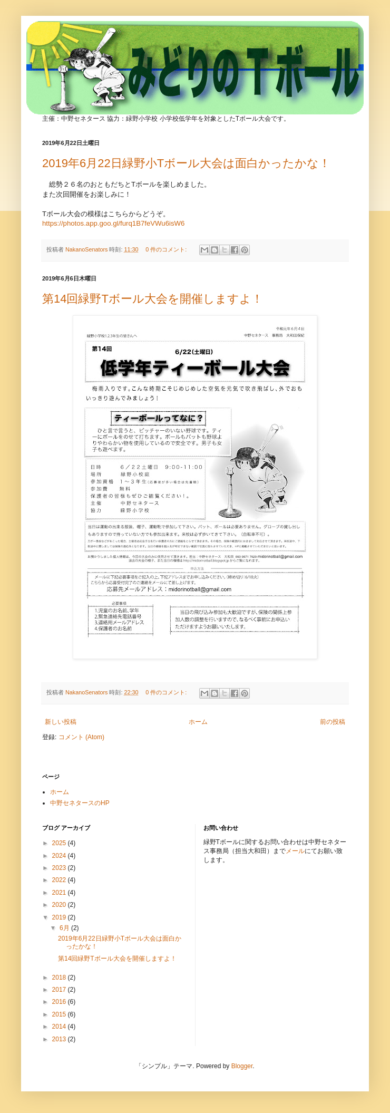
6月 (65, 928)
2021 (60, 892)
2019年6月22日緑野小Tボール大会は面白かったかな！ (186, 163)
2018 (60, 977)
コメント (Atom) (81, 737)
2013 (60, 1039)
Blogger (242, 1066)
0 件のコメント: (166, 249)
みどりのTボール (164, 53)
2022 (60, 880)
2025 (60, 843)
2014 (60, 1026)
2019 (60, 917)
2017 (60, 989)
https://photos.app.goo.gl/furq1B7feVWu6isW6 (113, 223)
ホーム (198, 721)
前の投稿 (332, 721)
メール (295, 851)
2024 (60, 855)
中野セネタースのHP (80, 803)
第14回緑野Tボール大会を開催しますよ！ (152, 298)
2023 (60, 868)
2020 (60, 904)
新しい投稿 (60, 721)
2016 (60, 1001)
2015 (60, 1014)
